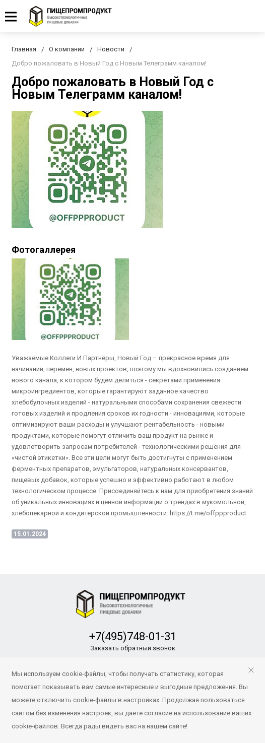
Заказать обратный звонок (132, 648)
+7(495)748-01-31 (132, 636)
